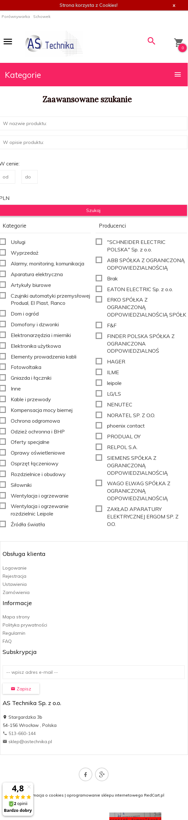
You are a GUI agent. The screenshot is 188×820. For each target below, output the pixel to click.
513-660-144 (19, 733)
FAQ (7, 641)
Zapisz (21, 689)
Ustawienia (15, 584)
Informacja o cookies (44, 795)
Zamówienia (16, 592)
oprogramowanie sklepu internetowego (105, 795)
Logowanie (15, 568)
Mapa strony (16, 617)
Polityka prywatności (25, 625)
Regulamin (14, 633)
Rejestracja (14, 576)
